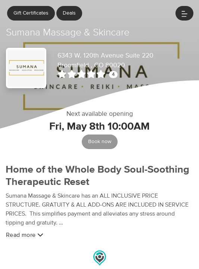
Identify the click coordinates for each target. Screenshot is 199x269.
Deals (69, 13)
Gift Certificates (31, 13)
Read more (24, 235)
